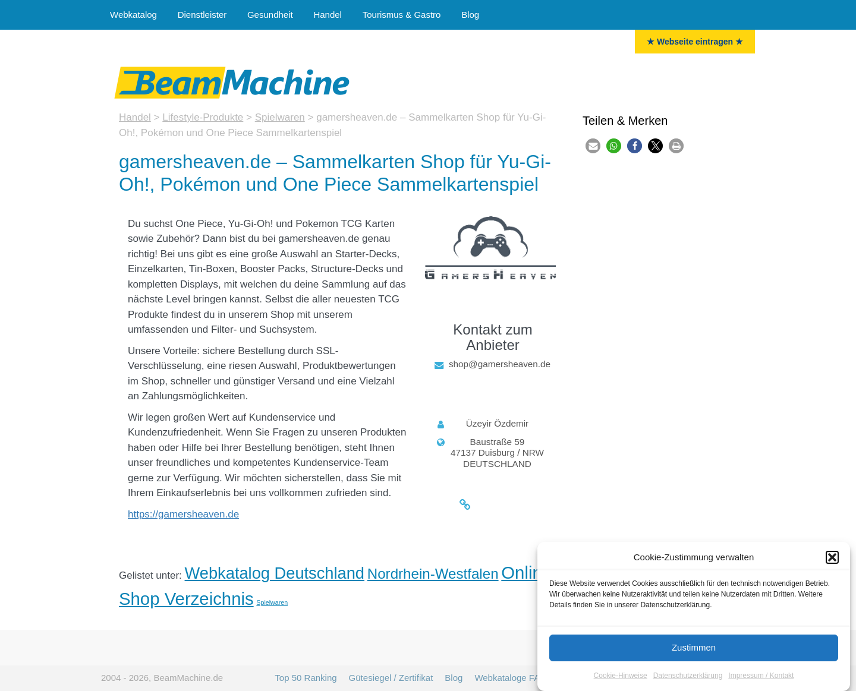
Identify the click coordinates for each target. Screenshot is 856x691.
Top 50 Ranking (305, 678)
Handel (327, 15)
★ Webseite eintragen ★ (695, 41)
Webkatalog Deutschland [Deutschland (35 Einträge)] (274, 573)
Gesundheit (270, 15)
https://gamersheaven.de (183, 514)
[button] (832, 559)
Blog (470, 15)
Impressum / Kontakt (761, 677)
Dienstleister (202, 15)
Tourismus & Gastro (402, 15)
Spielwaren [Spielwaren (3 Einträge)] (272, 602)
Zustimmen (694, 648)
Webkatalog (133, 15)
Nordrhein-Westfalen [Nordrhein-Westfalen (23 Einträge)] (433, 574)
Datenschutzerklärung (688, 677)
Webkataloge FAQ (510, 678)
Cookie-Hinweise (620, 677)
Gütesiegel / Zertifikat (391, 678)
